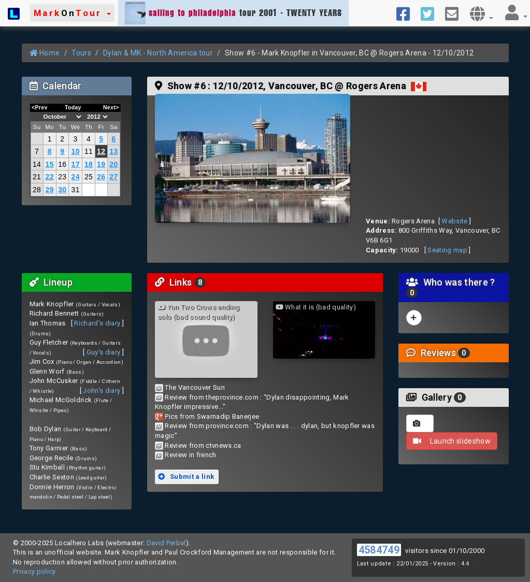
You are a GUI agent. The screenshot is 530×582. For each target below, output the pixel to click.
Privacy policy (34, 571)
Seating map (447, 250)
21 (37, 177)
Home (45, 53)
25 (88, 177)
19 (101, 164)
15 (50, 164)
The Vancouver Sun (195, 387)
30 (62, 190)
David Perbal (166, 543)
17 (75, 164)
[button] (72, 13)
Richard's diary (97, 323)
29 (50, 190)
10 (75, 151)
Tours (81, 53)
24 (75, 177)
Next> (111, 107)
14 (37, 164)
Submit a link (186, 476)
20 (113, 164)
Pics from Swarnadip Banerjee (212, 416)
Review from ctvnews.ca (203, 445)
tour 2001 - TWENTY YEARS (233, 13)
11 (88, 151)
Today (73, 107)
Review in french (190, 455)
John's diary (101, 390)
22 (50, 177)
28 (37, 190)
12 (101, 151)
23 (62, 177)
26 (101, 177)
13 (113, 151)
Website (454, 221)
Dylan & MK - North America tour (158, 53)
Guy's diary (104, 352)
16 (62, 164)
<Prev (40, 107)
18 (88, 164)
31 (75, 190)
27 (113, 177)
